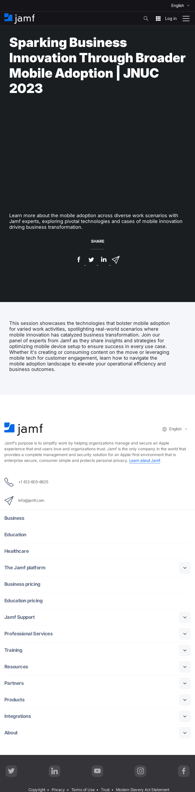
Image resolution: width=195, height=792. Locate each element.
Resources (16, 667)
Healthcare (16, 551)
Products (14, 700)
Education (15, 534)
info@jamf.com (24, 500)
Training (13, 650)
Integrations (17, 716)
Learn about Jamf (144, 460)
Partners (13, 683)
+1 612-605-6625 (26, 482)
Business (14, 518)
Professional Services (28, 633)
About (11, 733)
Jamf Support (19, 617)
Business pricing (22, 584)
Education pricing (23, 600)
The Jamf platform (24, 567)
